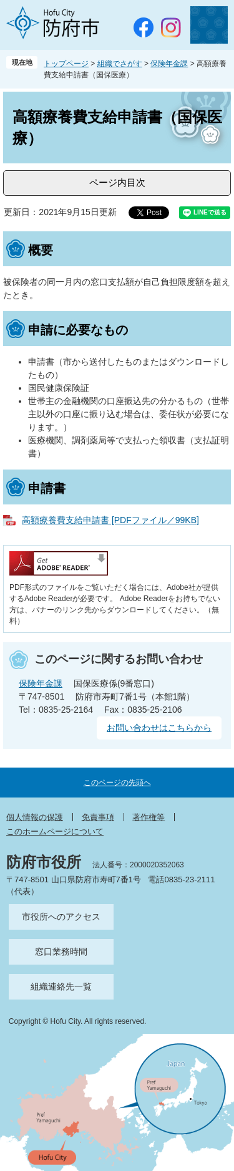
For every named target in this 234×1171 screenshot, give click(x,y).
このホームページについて (55, 831)
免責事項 (98, 817)
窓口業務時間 (61, 952)
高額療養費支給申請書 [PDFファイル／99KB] (110, 520)
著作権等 (148, 817)
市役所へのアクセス (61, 917)
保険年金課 (169, 63)
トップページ (66, 63)
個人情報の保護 (34, 817)
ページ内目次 (117, 182)
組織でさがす (119, 63)
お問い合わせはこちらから (159, 728)
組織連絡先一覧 (61, 986)
